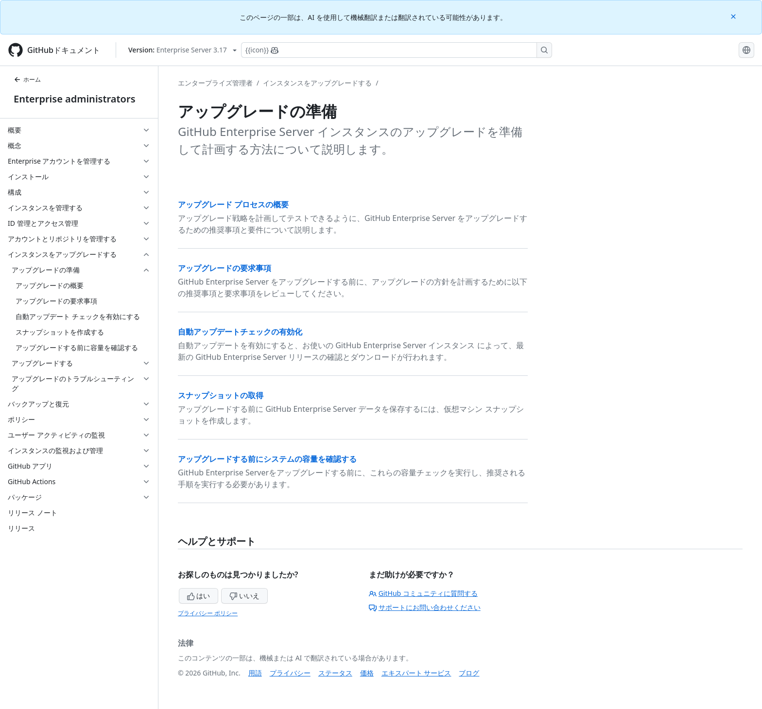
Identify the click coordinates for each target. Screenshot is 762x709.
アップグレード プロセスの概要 (233, 204)
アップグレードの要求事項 (224, 268)
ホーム (27, 79)
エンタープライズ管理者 (215, 82)
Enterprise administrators (75, 98)
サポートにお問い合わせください (425, 607)
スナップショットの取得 (220, 395)
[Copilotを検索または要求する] (396, 50)
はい (198, 595)
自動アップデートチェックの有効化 (240, 331)
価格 (367, 672)
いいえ (244, 595)
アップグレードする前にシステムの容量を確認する (267, 459)
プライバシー (290, 672)
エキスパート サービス (416, 672)
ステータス (335, 672)
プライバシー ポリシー (208, 613)
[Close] (734, 15)
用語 (255, 672)
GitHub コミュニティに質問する (423, 593)
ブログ (469, 672)
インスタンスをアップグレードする (317, 82)
